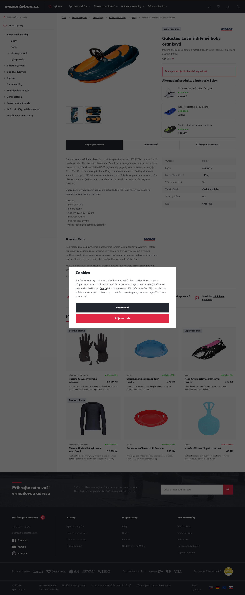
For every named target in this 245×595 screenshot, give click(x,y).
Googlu (103, 289)
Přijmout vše (122, 318)
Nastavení (122, 308)
